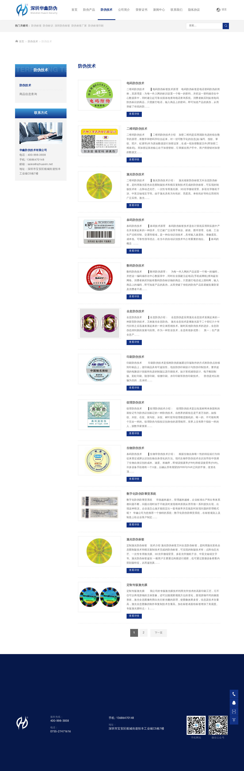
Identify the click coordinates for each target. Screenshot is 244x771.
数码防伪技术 (135, 325)
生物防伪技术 (135, 507)
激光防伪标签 (135, 598)
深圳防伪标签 (62, 26)
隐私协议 (194, 10)
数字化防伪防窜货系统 (141, 553)
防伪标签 (36, 26)
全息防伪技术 (135, 370)
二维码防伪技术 (137, 188)
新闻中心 (159, 10)
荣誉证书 (142, 10)
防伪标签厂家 (79, 26)
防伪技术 (106, 10)
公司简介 (124, 10)
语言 (221, 9)
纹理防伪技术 (135, 462)
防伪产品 (89, 10)
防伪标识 (48, 26)
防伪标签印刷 (96, 26)
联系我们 (176, 10)
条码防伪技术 (135, 279)
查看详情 (134, 173)
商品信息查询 (28, 153)
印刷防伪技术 (135, 416)
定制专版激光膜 (137, 644)
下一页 (158, 692)
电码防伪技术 (135, 142)
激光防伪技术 (135, 233)
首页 (74, 10)
